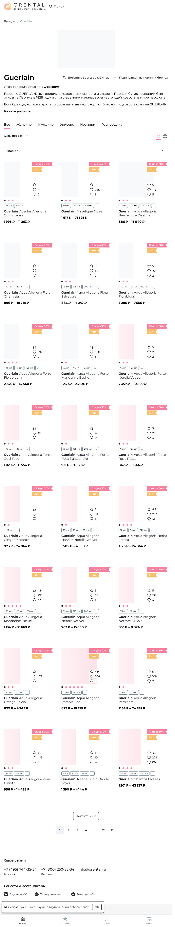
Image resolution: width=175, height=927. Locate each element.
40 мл (123, 286)
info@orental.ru (92, 869)
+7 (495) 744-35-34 (20, 869)
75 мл (123, 205)
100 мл (76, 205)
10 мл (66, 530)
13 (112, 830)
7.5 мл (9, 205)
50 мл (66, 205)
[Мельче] (165, 136)
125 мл (19, 205)
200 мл (88, 205)
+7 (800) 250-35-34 (57, 869)
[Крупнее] (158, 136)
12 (103, 830)
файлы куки (36, 907)
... (97, 205)
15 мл (75, 530)
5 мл (65, 773)
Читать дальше (17, 111)
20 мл (86, 530)
